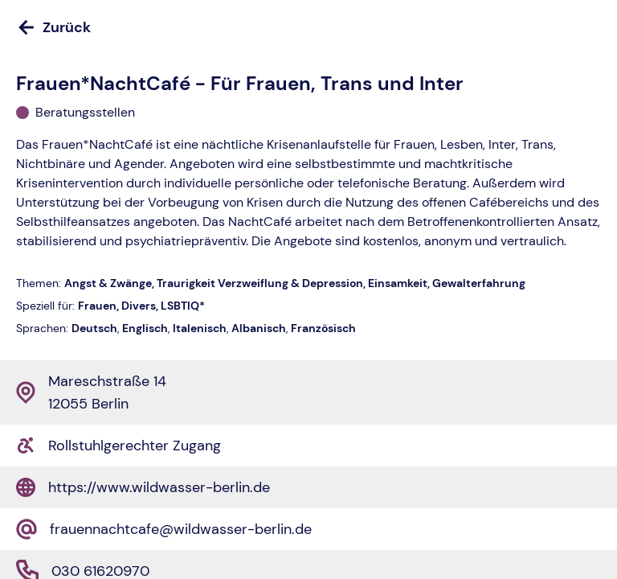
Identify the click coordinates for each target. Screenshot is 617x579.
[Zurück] (308, 27)
